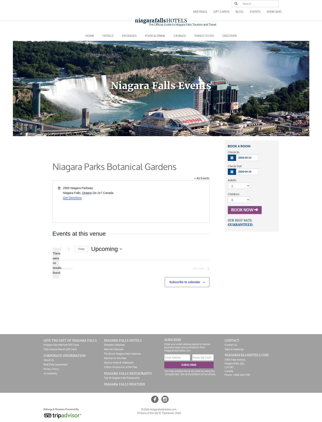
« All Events (201, 178)
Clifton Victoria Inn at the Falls (120, 367)
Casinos (180, 36)
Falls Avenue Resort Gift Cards (60, 349)
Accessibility (50, 373)
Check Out (235, 166)
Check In (233, 152)
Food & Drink (155, 36)
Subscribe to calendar (184, 282)
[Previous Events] (60, 249)
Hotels (161, 20)
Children (233, 194)
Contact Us (231, 344)
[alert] (56, 263)
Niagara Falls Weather (124, 384)
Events (255, 11)
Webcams (274, 11)
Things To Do (204, 36)
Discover (229, 36)
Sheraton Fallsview (114, 344)
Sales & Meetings (234, 349)
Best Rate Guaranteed (56, 364)
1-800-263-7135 (241, 375)
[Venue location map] (169, 201)
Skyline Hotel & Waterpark (119, 362)
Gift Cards (221, 11)
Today (81, 249)
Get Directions (72, 197)
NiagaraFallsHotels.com (246, 355)
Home (90, 36)
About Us (49, 360)
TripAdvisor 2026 (171, 413)
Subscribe (189, 365)
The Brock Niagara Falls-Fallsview (122, 353)
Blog (239, 11)
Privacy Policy (51, 369)
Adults (232, 180)
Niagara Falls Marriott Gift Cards (61, 344)
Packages (129, 36)
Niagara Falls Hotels (123, 340)
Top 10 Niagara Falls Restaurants (122, 377)
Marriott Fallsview (113, 349)
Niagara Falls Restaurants (128, 373)
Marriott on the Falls (115, 358)
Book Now (244, 210)
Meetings (200, 11)
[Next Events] (68, 249)
